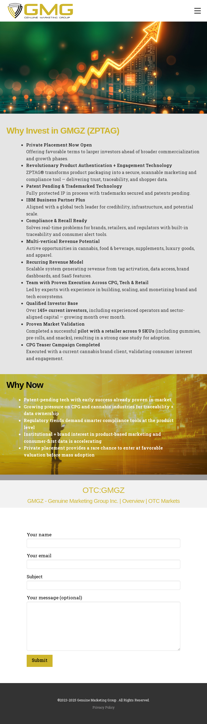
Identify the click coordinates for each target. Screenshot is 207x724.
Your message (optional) (103, 601)
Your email (103, 560)
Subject (103, 581)
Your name (103, 539)
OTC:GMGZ (103, 490)
